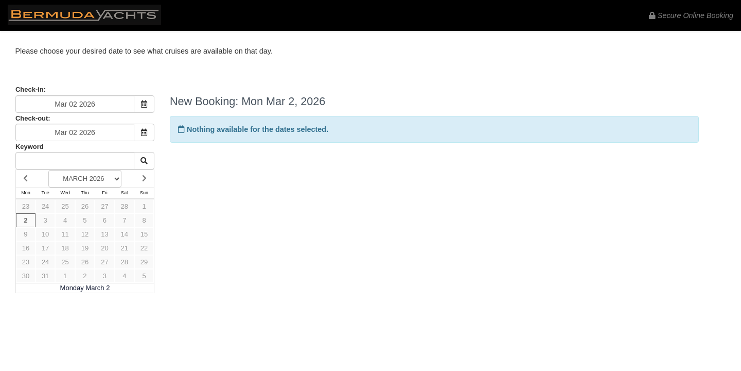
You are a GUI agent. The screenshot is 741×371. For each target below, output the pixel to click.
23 (25, 206)
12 (85, 234)
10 (45, 234)
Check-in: (30, 89)
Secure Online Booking (691, 15)
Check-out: (32, 118)
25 (64, 206)
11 (64, 234)
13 (104, 234)
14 (124, 234)
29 (144, 262)
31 (45, 276)
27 (104, 206)
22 (144, 248)
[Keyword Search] (74, 161)
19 (85, 248)
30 (25, 276)
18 (64, 248)
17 (45, 248)
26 (85, 206)
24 (45, 206)
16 (25, 248)
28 (124, 206)
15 (144, 234)
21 (124, 248)
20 (104, 248)
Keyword (29, 146)
